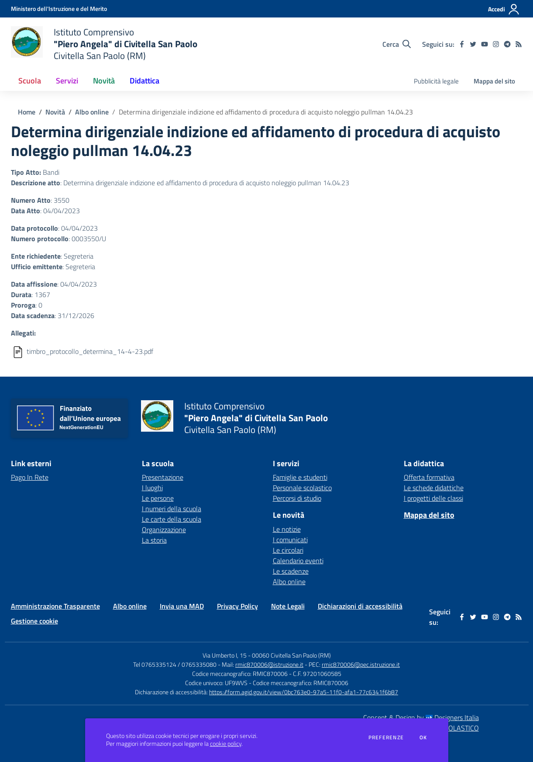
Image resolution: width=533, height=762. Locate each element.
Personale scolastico (302, 487)
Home (26, 112)
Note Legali (288, 606)
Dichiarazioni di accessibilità (360, 606)
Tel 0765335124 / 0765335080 (175, 664)
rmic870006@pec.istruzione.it (361, 664)
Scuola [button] (29, 81)
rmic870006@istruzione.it (269, 664)
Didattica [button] (144, 81)
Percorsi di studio (297, 498)
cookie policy (225, 743)
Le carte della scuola (171, 519)
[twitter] (473, 44)
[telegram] (507, 44)
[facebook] (462, 44)
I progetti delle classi (433, 498)
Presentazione (162, 477)
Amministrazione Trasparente (55, 606)
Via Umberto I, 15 (225, 655)
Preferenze (386, 737)
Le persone (158, 498)
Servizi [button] (67, 81)
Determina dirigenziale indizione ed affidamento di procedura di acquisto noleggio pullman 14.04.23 (266, 112)
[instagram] (496, 44)
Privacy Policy (237, 606)
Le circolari (288, 550)
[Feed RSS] (519, 44)
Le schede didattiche (434, 487)
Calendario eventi (298, 560)
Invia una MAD (182, 606)
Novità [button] (104, 81)
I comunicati (290, 539)
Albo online (92, 112)
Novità (55, 112)
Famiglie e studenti (300, 477)
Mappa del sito (494, 81)
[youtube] (484, 44)
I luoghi (152, 487)
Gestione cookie (34, 621)
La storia (154, 540)
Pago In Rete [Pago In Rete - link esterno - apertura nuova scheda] (29, 477)
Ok (423, 737)
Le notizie (287, 529)
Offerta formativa (429, 477)
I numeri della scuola (171, 508)
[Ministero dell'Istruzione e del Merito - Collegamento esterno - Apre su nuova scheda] (59, 8)
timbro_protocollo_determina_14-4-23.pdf (90, 351)
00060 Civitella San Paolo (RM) (291, 655)
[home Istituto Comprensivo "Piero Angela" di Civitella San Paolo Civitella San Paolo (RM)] (104, 44)
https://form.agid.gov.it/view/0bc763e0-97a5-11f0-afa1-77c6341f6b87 (303, 691)
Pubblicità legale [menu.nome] (436, 81)
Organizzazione (164, 529)
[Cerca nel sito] (396, 44)
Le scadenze (291, 571)
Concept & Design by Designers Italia (421, 717)
